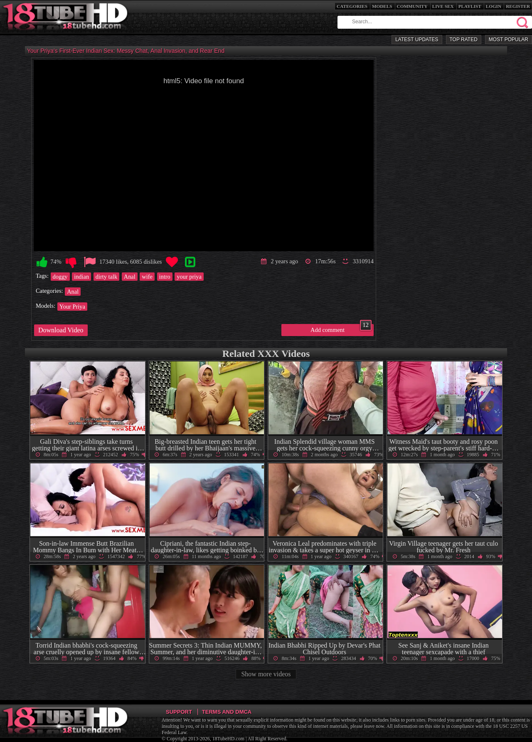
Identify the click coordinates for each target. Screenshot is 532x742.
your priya (189, 276)
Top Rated (464, 39)
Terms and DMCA (226, 712)
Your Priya (72, 306)
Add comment (341, 328)
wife (147, 276)
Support (179, 712)
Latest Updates (416, 39)
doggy (60, 276)
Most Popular (508, 39)
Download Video (61, 330)
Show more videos (266, 674)
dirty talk (106, 276)
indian (81, 276)
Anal (129, 276)
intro (164, 276)
